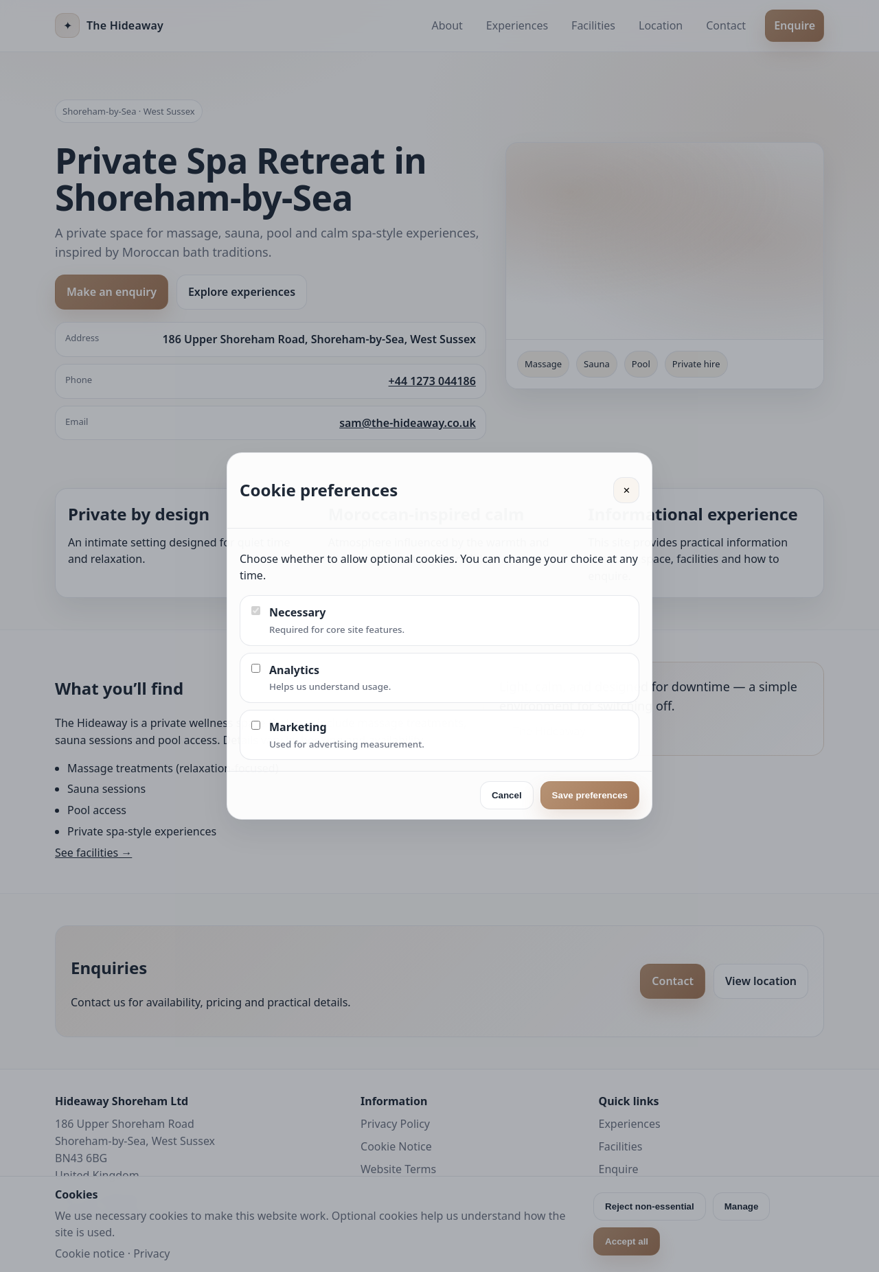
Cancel (507, 795)
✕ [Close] (626, 490)
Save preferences (590, 795)
